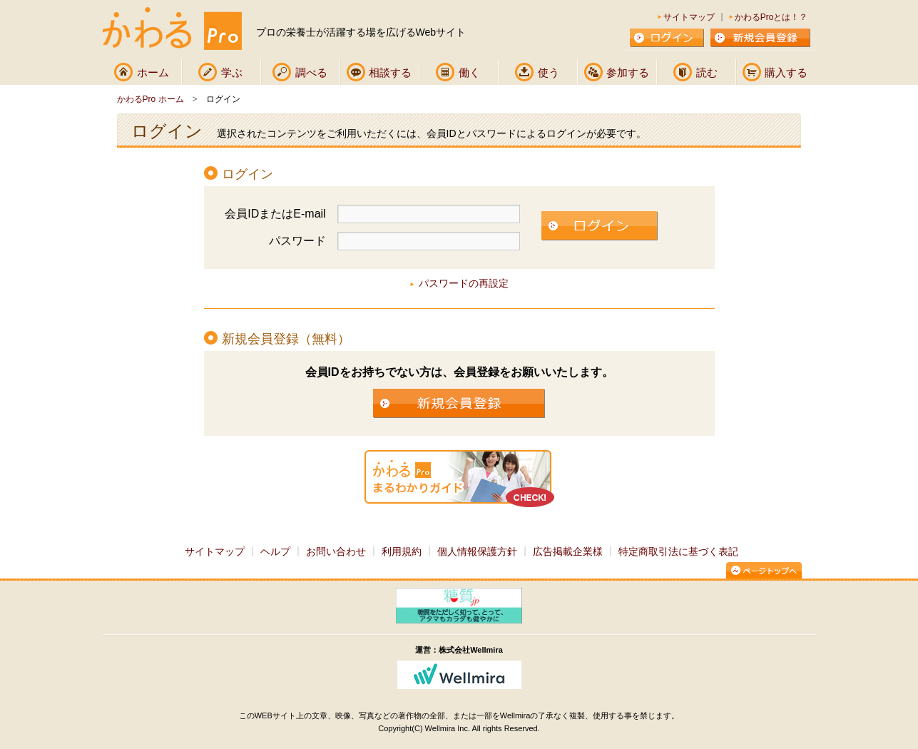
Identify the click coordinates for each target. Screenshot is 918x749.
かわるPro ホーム (150, 99)
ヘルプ (275, 551)
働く (469, 72)
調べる (311, 72)
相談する (390, 72)
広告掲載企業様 (568, 551)
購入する (786, 72)
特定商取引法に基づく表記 (678, 551)
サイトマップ (689, 17)
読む (707, 72)
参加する (627, 72)
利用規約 (402, 551)
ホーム (153, 72)
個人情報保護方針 (477, 551)
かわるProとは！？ (771, 17)
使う (548, 72)
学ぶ (232, 72)
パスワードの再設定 (464, 283)
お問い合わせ (336, 551)
